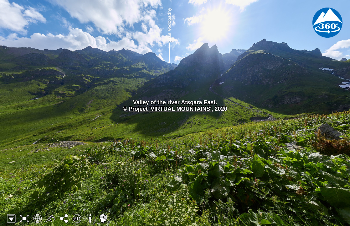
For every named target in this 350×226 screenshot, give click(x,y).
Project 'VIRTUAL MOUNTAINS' (170, 109)
